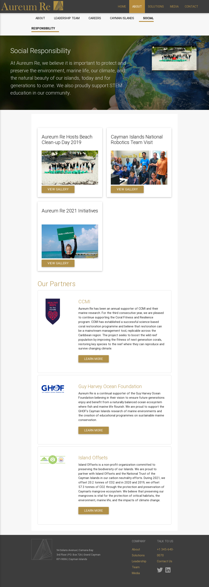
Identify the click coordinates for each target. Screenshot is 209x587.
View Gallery (58, 189)
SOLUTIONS (156, 6)
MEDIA (174, 6)
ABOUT (137, 6)
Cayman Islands (122, 18)
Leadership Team (67, 18)
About (40, 18)
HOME (122, 6)
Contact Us (164, 561)
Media (136, 573)
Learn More (93, 359)
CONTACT (191, 6)
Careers (95, 18)
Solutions (138, 555)
